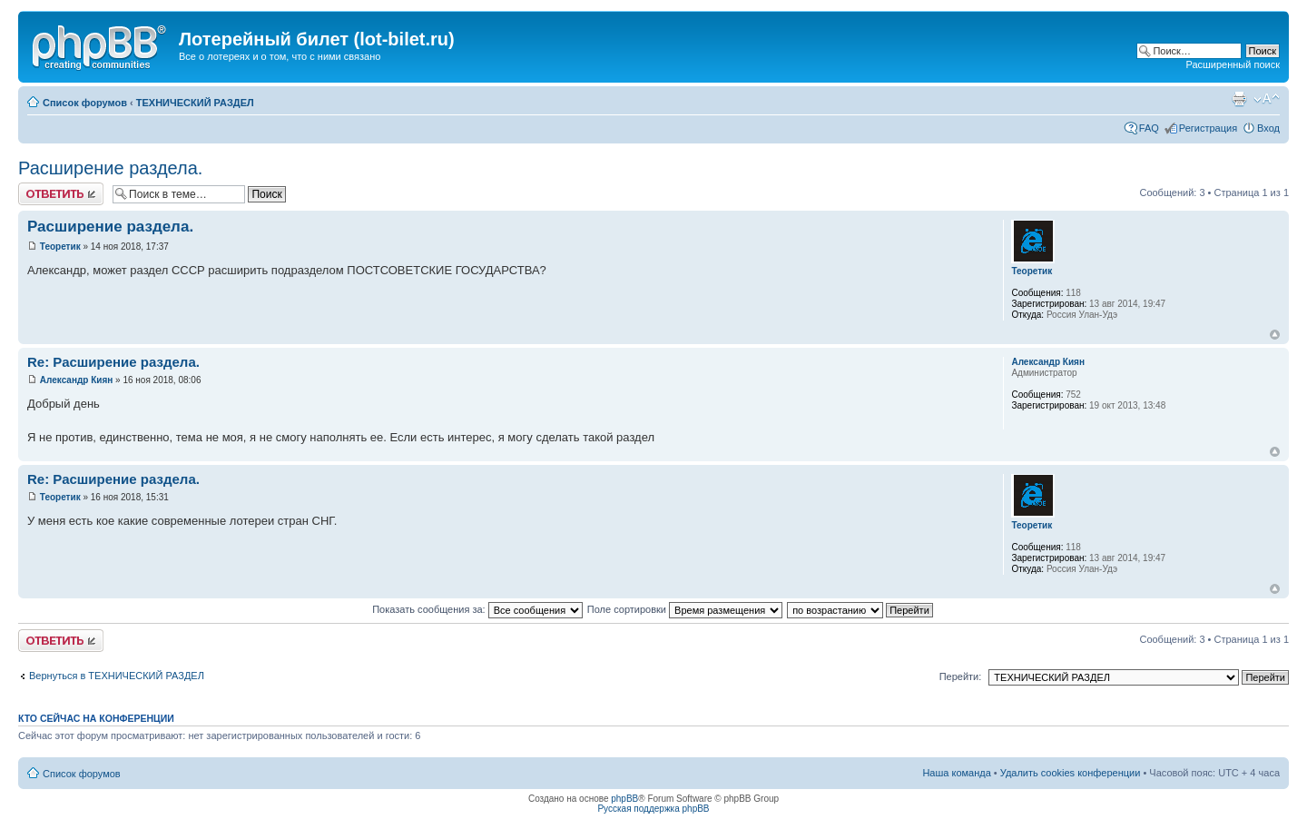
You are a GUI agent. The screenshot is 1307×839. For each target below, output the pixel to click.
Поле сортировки (684, 609)
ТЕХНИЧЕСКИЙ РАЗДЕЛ (195, 102)
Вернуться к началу (1275, 335)
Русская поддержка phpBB (653, 809)
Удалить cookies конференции (1070, 772)
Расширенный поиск (1232, 64)
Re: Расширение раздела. (113, 362)
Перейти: (960, 676)
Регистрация (1208, 128)
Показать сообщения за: (477, 609)
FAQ (1149, 128)
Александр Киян (76, 380)
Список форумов (85, 102)
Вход (1268, 128)
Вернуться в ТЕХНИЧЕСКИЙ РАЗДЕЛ (116, 675)
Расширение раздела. (110, 168)
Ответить (60, 194)
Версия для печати (1239, 99)
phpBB (624, 799)
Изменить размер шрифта (1266, 99)
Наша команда (956, 772)
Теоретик (60, 247)
